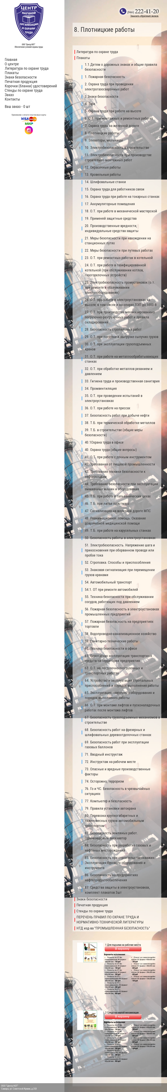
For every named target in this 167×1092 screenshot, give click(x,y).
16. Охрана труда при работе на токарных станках (122, 197)
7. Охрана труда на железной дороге (112, 126)
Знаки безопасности (21, 77)
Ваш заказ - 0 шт (17, 106)
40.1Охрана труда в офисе (104, 442)
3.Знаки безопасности (101, 96)
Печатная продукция (21, 81)
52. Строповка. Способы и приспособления (118, 562)
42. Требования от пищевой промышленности (120, 464)
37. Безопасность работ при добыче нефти (117, 415)
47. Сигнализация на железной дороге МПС (118, 511)
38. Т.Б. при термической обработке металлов (120, 423)
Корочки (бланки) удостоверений (31, 86)
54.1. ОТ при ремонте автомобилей (111, 590)
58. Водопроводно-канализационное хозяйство (120, 634)
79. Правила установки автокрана (110, 808)
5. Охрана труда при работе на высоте (113, 111)
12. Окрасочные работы (103, 167)
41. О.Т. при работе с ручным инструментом (118, 457)
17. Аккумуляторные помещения (110, 204)
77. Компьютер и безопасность (108, 801)
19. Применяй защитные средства (111, 218)
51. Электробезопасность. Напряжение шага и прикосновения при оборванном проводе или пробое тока (120, 550)
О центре (12, 64)
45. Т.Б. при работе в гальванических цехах (118, 496)
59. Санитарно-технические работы (111, 641)
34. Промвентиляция (101, 388)
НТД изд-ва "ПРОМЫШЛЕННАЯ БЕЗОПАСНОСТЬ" (113, 928)
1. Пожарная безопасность (105, 77)
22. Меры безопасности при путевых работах (119, 250)
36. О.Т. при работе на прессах (107, 408)
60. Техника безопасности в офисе (111, 648)
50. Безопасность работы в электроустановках (120, 538)
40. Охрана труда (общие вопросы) (111, 450)
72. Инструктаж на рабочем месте (110, 762)
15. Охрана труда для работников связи (114, 189)
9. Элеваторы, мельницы (104, 140)
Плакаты (12, 73)
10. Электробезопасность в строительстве (117, 148)
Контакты (12, 99)
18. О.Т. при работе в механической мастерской (121, 211)
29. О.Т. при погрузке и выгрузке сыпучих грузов (121, 337)
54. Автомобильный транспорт (108, 582)
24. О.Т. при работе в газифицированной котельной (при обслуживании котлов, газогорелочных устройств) (115, 270)
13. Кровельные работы (103, 175)
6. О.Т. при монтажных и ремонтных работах (119, 118)
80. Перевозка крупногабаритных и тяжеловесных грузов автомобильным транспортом (114, 821)
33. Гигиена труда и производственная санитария (122, 381)
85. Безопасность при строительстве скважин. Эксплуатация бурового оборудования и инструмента (120, 863)
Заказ (9, 95)
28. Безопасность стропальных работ (113, 329)
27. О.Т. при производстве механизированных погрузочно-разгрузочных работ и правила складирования (120, 317)
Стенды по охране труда (24, 90)
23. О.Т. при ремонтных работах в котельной (119, 258)
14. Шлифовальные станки (105, 182)
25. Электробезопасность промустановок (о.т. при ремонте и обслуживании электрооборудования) (120, 287)
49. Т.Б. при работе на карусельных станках (118, 530)
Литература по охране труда (27, 68)
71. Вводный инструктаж (103, 754)
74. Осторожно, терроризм (104, 781)
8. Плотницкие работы (102, 133)
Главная (11, 59)
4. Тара (90, 104)
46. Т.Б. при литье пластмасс (107, 504)
